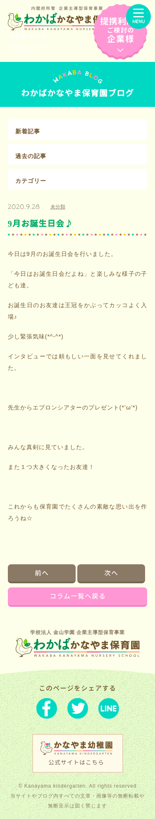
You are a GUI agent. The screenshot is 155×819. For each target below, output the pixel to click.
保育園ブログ (28, 36)
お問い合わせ (28, 48)
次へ (111, 573)
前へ (42, 573)
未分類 (57, 207)
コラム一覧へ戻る (78, 596)
